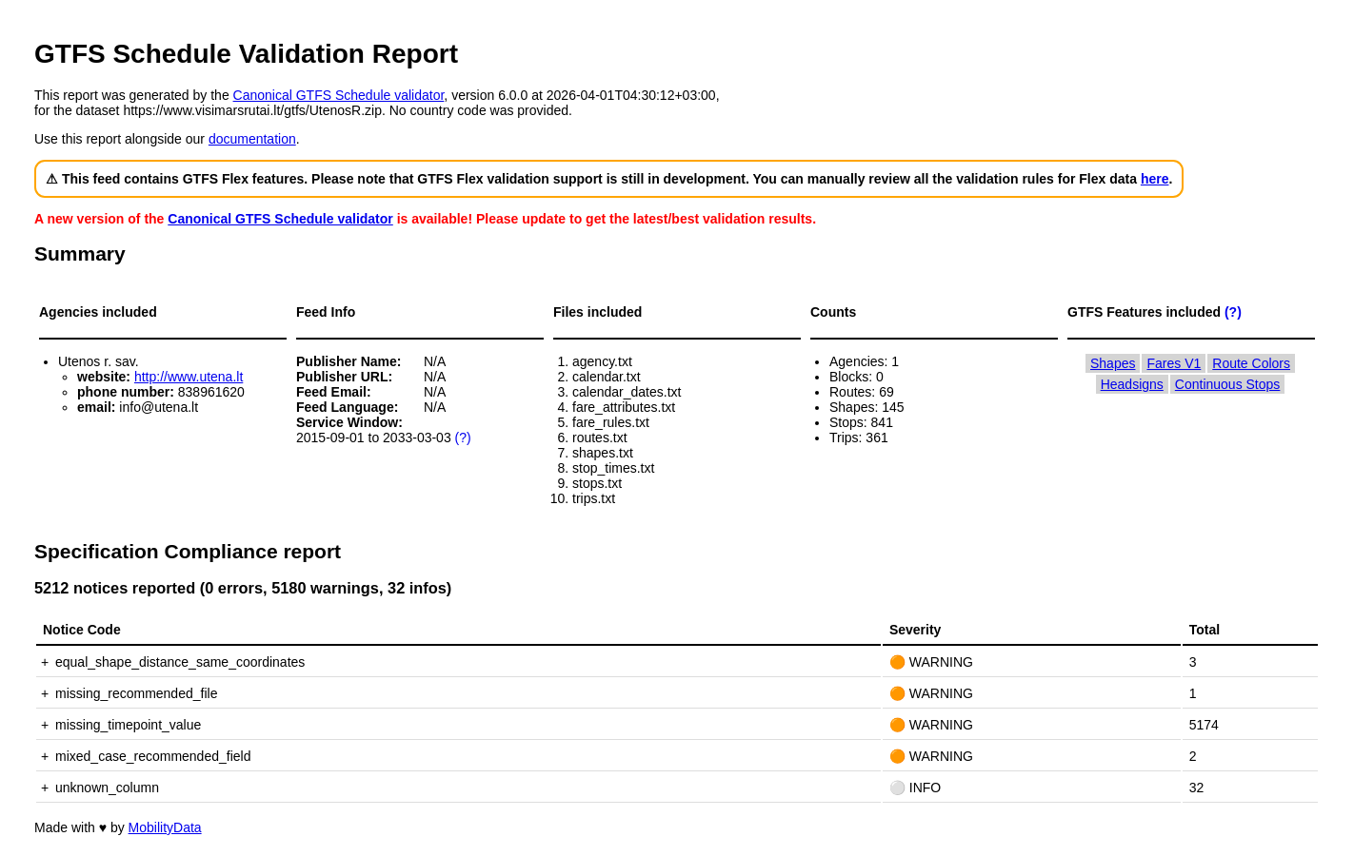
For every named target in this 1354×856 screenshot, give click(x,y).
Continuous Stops (1228, 384)
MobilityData (165, 827)
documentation (252, 138)
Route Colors (1251, 363)
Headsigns (1132, 384)
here (1155, 178)
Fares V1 (1173, 363)
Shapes (1112, 363)
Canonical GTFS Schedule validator (339, 95)
